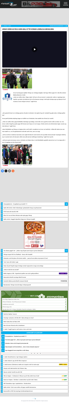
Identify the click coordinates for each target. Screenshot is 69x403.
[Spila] (34, 49)
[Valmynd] (65, 4)
